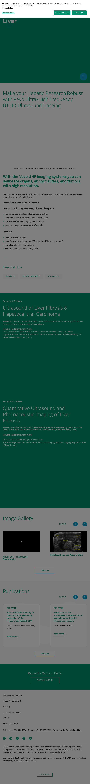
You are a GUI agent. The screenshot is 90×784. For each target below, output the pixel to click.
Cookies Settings (8, 13)
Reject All (79, 13)
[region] (45, 9)
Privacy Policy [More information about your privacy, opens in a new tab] (7, 8)
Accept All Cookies (62, 13)
